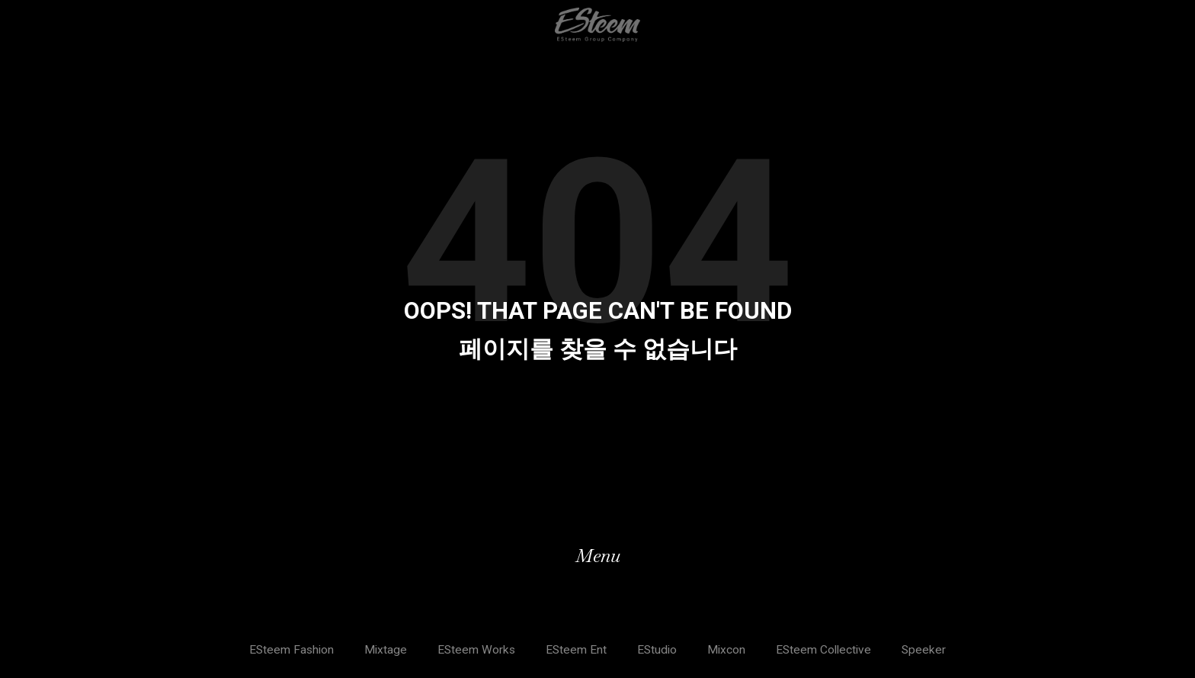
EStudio (657, 650)
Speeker (929, 650)
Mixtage (383, 650)
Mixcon (728, 650)
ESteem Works (474, 650)
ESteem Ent (576, 650)
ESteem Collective (827, 650)
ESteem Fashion (287, 650)
